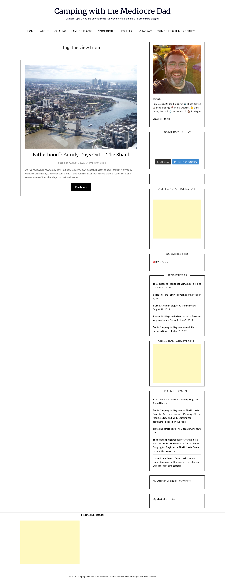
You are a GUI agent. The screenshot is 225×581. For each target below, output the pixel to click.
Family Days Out (82, 31)
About (44, 31)
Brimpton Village (165, 480)
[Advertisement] (177, 219)
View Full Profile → (163, 118)
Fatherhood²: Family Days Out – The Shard (81, 155)
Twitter (126, 31)
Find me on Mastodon (92, 514)
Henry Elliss (99, 162)
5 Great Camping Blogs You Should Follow (174, 305)
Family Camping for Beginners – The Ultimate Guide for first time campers (176, 447)
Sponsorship (106, 31)
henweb (157, 98)
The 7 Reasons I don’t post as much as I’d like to (177, 283)
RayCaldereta (160, 399)
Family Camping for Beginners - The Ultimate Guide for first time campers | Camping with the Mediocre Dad (177, 414)
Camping (60, 31)
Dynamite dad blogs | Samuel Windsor (172, 458)
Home (31, 31)
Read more (81, 187)
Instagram (145, 31)
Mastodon (162, 499)
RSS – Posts (160, 262)
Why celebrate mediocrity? (176, 31)
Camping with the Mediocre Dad (112, 11)
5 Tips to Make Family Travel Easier (171, 294)
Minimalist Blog (129, 576)
